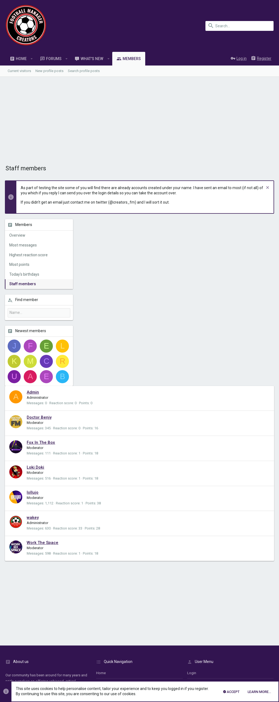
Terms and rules (198, 642)
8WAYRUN (70, 676)
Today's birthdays (25, 274)
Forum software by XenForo (49, 656)
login (191, 506)
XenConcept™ (94, 661)
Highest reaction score (29, 255)
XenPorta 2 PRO (17, 676)
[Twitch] (250, 665)
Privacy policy (224, 642)
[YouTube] (270, 665)
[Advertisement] (139, 117)
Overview (18, 235)
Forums (102, 517)
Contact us (105, 528)
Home (101, 506)
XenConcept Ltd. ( (140, 661)
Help (241, 642)
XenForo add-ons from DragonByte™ (80, 666)
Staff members (23, 284)
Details (159, 661)
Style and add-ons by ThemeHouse (34, 671)
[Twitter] (259, 665)
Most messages (23, 245)
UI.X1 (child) (16, 642)
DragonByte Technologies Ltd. (153, 666)
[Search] (239, 26)
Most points (20, 264)
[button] (32, 58)
